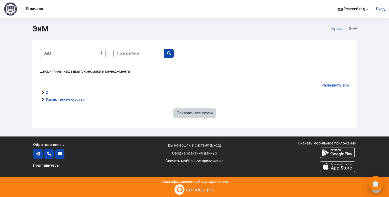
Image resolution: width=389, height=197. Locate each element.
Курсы (337, 29)
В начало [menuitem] (34, 8)
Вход (380, 9)
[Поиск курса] (138, 53)
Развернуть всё (335, 85)
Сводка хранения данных (194, 153)
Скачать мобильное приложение (194, 161)
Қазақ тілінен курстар (65, 99)
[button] (353, 9)
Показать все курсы (195, 113)
